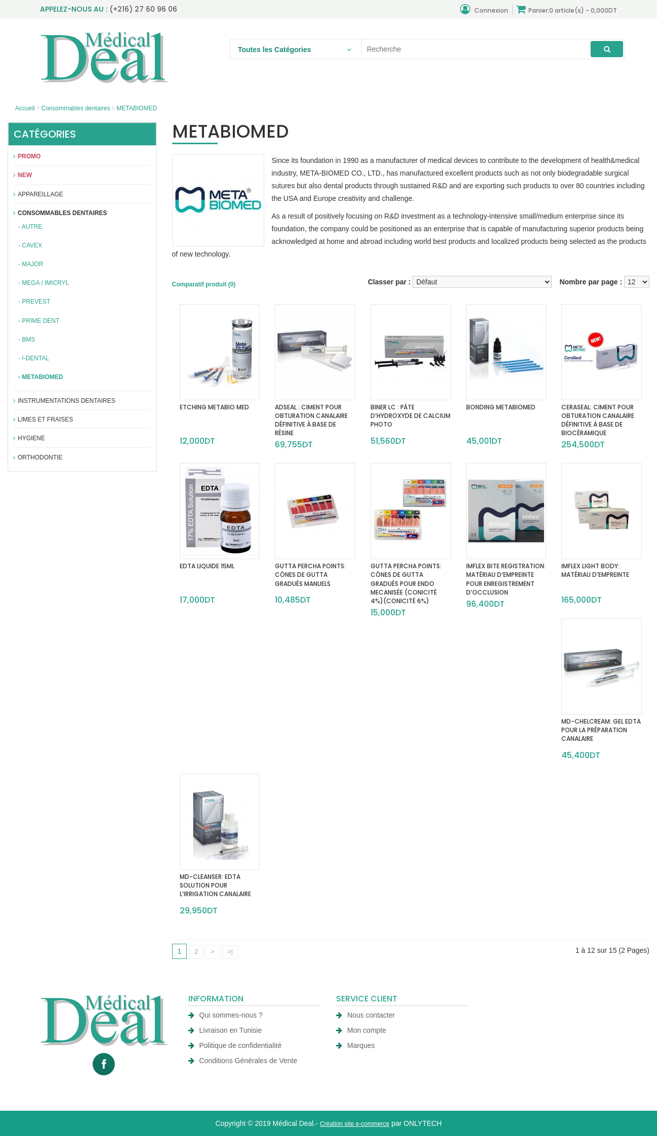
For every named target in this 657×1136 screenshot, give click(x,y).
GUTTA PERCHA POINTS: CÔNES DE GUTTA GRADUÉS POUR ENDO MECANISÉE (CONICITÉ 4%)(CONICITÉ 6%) (406, 583)
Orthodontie (37, 457)
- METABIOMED (40, 377)
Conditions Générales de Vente (243, 1061)
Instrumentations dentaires (64, 400)
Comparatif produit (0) (204, 284)
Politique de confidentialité (235, 1045)
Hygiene (29, 438)
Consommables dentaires (75, 108)
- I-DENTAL (33, 358)
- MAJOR (30, 264)
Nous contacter (365, 1015)
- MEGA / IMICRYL (43, 282)
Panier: (566, 9)
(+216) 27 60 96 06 (143, 9)
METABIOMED (136, 108)
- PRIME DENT (38, 320)
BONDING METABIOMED (501, 407)
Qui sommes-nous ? (225, 1015)
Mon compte (361, 1030)
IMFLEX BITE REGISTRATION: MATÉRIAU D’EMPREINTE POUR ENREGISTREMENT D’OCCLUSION (506, 579)
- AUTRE (30, 226)
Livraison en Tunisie (225, 1030)
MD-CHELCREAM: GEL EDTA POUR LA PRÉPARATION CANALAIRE (601, 730)
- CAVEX (30, 245)
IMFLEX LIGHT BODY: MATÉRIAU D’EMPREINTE (595, 570)
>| (230, 951)
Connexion (484, 9)
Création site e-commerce (354, 1123)
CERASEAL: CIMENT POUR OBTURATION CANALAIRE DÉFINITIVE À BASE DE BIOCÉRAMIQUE (597, 420)
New (22, 175)
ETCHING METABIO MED (214, 407)
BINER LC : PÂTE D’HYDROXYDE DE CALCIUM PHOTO (410, 416)
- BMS (26, 339)
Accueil (25, 108)
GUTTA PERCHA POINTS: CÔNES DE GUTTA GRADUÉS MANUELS (310, 574)
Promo (26, 156)
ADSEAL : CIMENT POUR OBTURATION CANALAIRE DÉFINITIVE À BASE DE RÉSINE (311, 420)
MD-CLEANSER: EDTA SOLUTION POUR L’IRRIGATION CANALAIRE (215, 885)
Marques (355, 1045)
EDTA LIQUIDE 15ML (207, 566)
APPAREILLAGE (38, 194)
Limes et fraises (43, 419)
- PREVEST (34, 301)
